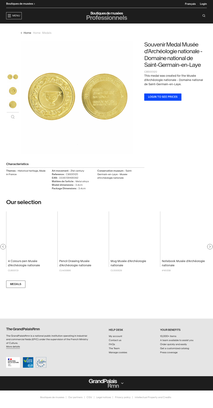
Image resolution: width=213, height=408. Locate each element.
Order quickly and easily (173, 344)
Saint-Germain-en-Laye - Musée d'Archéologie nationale (114, 181)
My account (115, 336)
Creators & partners (141, 27)
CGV (89, 397)
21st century (77, 177)
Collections (110, 27)
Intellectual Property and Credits (153, 397)
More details (13, 346)
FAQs (112, 344)
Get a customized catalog (174, 348)
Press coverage (169, 352)
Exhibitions (87, 27)
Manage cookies (118, 352)
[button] (64, 27)
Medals (16, 291)
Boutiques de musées (52, 397)
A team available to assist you (176, 340)
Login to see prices (163, 103)
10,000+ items (168, 336)
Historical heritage (28, 177)
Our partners (75, 397)
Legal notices (103, 397)
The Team (114, 348)
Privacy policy (123, 397)
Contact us (115, 340)
